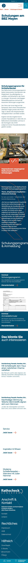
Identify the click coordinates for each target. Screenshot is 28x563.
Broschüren (5, 552)
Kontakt (4, 514)
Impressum (5, 528)
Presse (4, 555)
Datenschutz (6, 534)
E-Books (4, 549)
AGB (3, 531)
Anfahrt (4, 517)
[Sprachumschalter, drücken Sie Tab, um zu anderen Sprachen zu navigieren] (14, 1)
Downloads (5, 545)
